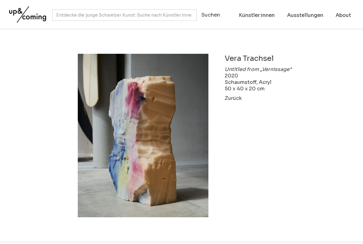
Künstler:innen (257, 15)
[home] (26, 11)
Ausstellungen (305, 15)
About (343, 15)
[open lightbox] (128, 135)
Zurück (233, 98)
